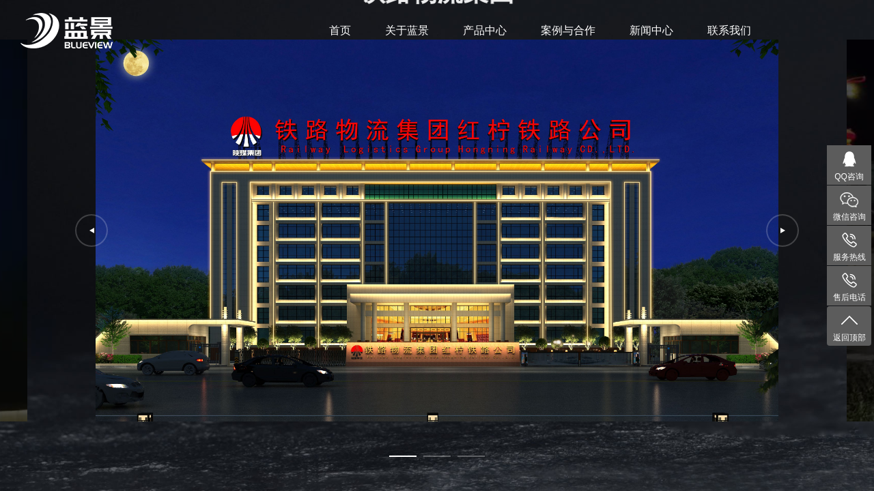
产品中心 (485, 30)
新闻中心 (651, 30)
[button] (403, 456)
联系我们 (729, 30)
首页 (340, 30)
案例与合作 (568, 30)
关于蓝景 (407, 30)
